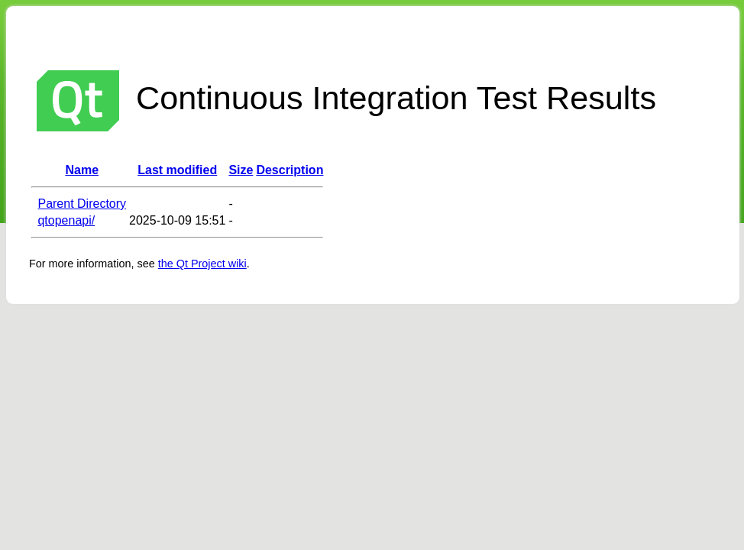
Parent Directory (81, 203)
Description (289, 169)
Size (240, 169)
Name (82, 169)
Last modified (177, 169)
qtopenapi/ (66, 220)
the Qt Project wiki (202, 263)
